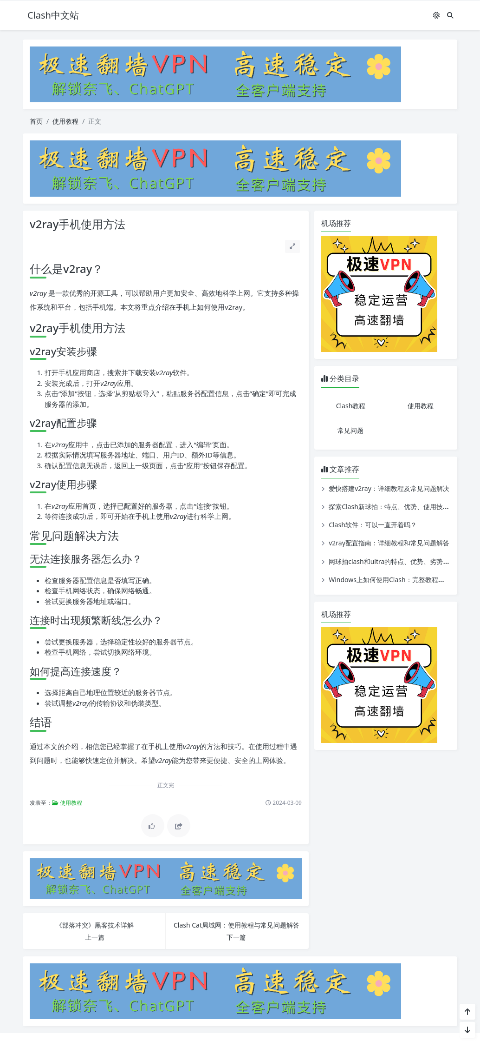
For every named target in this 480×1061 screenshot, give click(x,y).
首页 (36, 121)
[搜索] (450, 15)
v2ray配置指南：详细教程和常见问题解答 (389, 542)
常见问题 (350, 430)
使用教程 (65, 121)
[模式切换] (436, 15)
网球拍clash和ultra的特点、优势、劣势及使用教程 (402, 561)
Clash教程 (351, 405)
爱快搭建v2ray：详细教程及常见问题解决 (389, 488)
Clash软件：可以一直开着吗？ (373, 524)
